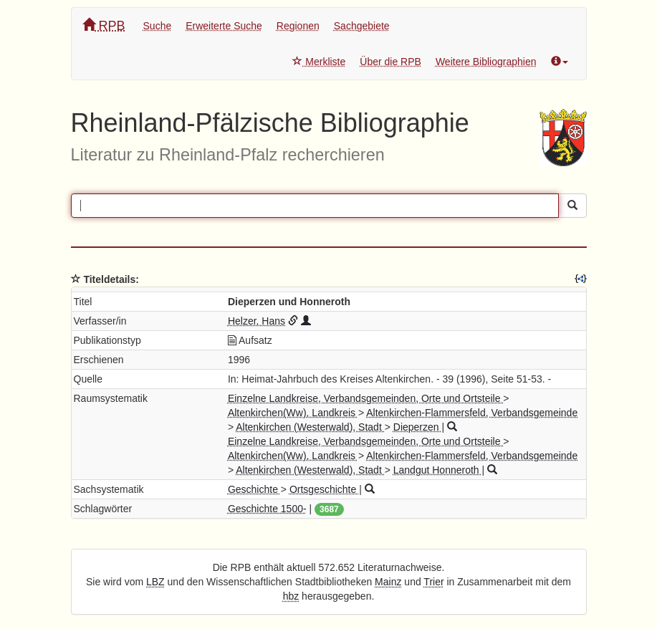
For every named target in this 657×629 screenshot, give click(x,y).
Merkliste (318, 61)
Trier (433, 581)
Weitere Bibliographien (486, 61)
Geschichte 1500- (267, 508)
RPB (103, 25)
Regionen (298, 26)
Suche (157, 26)
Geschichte (254, 489)
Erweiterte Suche (224, 26)
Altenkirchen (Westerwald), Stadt (310, 427)
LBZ (155, 581)
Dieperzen (417, 427)
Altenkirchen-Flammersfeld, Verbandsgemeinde (471, 412)
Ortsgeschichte (324, 489)
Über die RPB (390, 61)
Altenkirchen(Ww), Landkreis (293, 412)
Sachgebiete (362, 26)
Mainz (388, 581)
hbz (291, 596)
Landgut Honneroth (437, 470)
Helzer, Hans (256, 321)
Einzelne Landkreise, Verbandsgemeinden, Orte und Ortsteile (365, 398)
